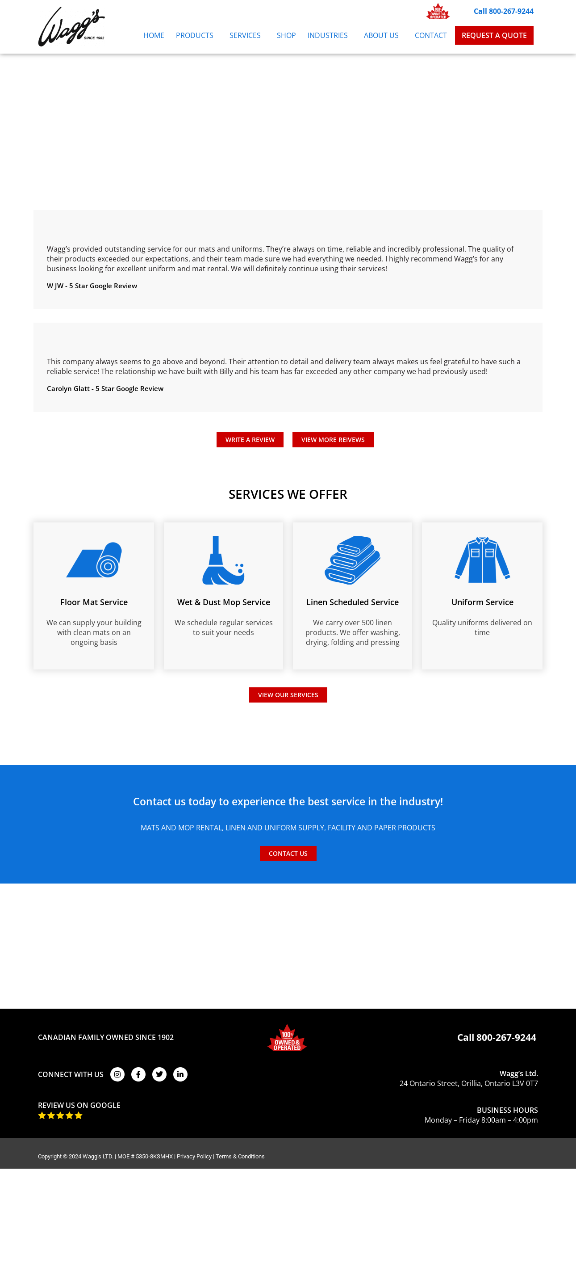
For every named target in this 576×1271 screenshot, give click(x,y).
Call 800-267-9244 (504, 11)
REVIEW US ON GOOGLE (79, 1105)
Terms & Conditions (240, 1156)
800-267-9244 (506, 1037)
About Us (383, 35)
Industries (330, 35)
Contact (431, 35)
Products (197, 35)
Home (153, 35)
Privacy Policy (194, 1156)
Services (247, 35)
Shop (286, 35)
